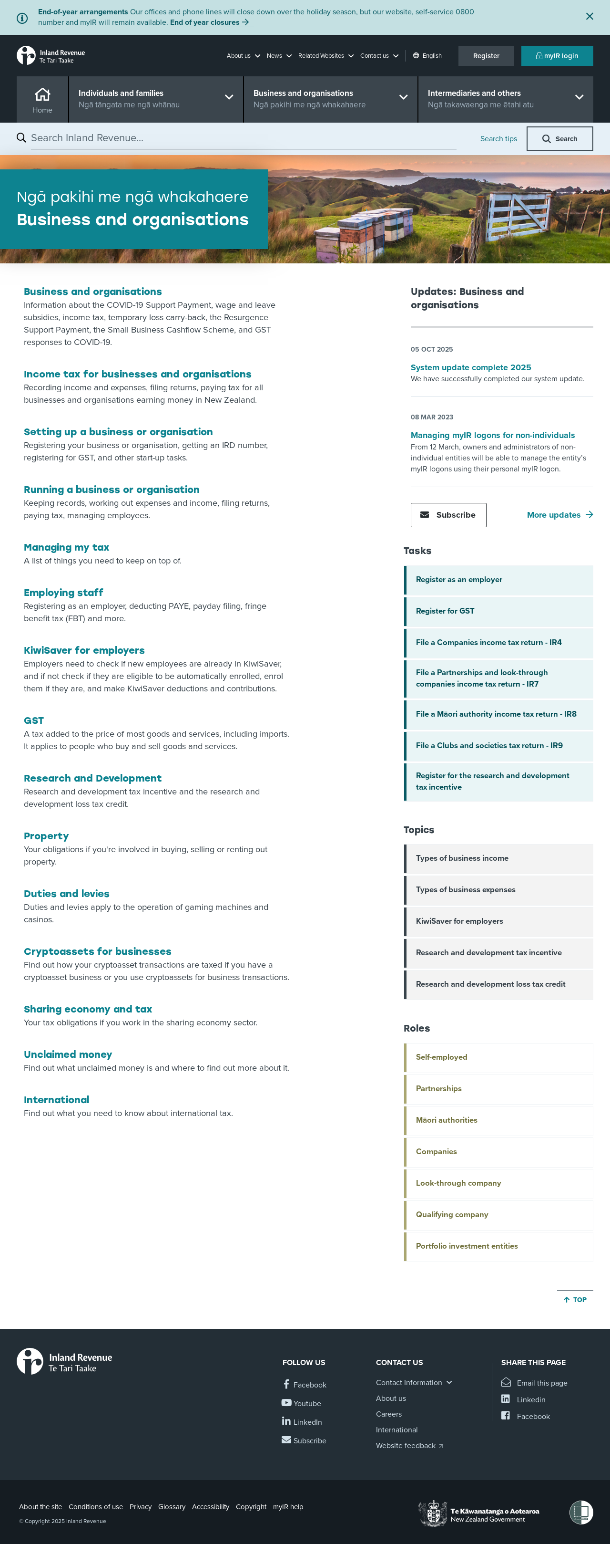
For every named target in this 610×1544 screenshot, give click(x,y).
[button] (243, 56)
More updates (554, 515)
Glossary (171, 1506)
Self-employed (442, 1057)
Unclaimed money (68, 1054)
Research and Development (93, 778)
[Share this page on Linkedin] (523, 1400)
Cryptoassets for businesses (98, 951)
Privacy (141, 1506)
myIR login (557, 56)
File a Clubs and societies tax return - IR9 (489, 746)
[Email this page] (534, 1383)
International (56, 1100)
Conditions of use (96, 1506)
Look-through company (458, 1183)
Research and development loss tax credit (491, 984)
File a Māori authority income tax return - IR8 (496, 714)
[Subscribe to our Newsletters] (304, 1441)
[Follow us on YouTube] (302, 1404)
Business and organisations (93, 291)
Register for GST (445, 611)
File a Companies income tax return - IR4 (489, 642)
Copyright (251, 1506)
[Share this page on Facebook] (525, 1417)
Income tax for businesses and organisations (138, 374)
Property (46, 836)
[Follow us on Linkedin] (302, 1423)
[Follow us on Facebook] (304, 1385)
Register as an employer (459, 579)
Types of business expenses (466, 890)
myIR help (288, 1506)
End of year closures (205, 22)
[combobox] (244, 137)
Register (486, 56)
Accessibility (210, 1506)
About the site (40, 1506)
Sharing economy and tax (88, 1009)
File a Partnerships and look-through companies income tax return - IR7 (482, 678)
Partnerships (439, 1089)
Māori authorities (447, 1120)
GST (34, 720)
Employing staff (63, 592)
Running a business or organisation (112, 489)
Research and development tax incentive (489, 953)
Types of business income (462, 858)
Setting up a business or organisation (118, 432)
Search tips (498, 139)
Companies (436, 1152)
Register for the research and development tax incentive (492, 781)
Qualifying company (452, 1215)
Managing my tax (67, 547)
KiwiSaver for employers (84, 650)
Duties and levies (67, 893)
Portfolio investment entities (467, 1246)
